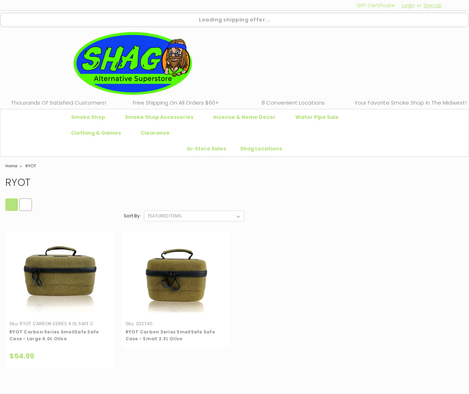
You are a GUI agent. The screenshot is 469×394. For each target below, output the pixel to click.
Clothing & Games (99, 132)
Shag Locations (261, 148)
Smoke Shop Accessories (162, 117)
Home (11, 166)
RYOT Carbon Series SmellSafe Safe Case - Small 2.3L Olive (170, 335)
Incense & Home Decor (247, 117)
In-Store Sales (206, 148)
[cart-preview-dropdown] (454, 5)
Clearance (155, 132)
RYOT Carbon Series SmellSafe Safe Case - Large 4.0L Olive (54, 335)
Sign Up (432, 5)
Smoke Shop (91, 117)
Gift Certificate (376, 5)
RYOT (30, 166)
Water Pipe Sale (319, 117)
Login (408, 5)
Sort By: (132, 215)
